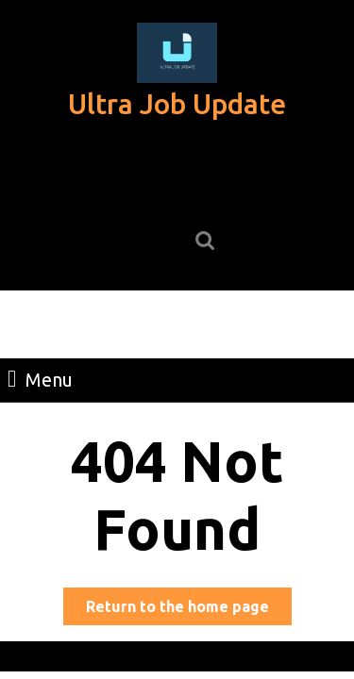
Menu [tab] (40, 378)
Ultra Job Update (177, 104)
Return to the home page (189, 609)
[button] (177, 53)
